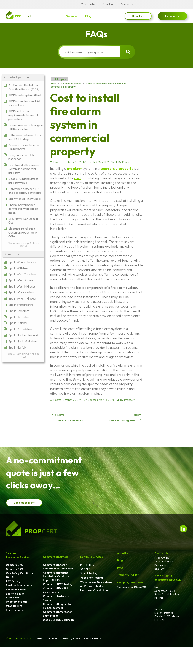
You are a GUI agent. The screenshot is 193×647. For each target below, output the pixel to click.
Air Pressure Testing (92, 586)
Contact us (127, 4)
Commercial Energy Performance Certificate (58, 566)
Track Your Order (128, 574)
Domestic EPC (14, 564)
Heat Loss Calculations (94, 590)
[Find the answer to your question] (89, 51)
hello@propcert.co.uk (167, 579)
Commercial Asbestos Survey (56, 598)
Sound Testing (89, 573)
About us (108, 4)
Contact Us (161, 553)
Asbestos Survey (16, 589)
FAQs (120, 567)
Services (72, 16)
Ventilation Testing (91, 577)
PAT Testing (13, 581)
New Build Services (91, 556)
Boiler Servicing (15, 610)
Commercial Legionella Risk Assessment (57, 605)
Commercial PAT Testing (58, 584)
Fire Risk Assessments (19, 585)
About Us (122, 553)
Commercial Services (55, 556)
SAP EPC (85, 569)
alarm (77, 168)
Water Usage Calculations (96, 582)
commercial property (116, 168)
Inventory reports (16, 601)
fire (69, 168)
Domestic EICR (15, 569)
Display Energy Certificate (58, 620)
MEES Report (14, 605)
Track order (88, 4)
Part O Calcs (88, 565)
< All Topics (59, 79)
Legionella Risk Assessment (15, 595)
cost (77, 178)
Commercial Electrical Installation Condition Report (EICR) (56, 576)
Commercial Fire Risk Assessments (55, 590)
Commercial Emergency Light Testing (57, 613)
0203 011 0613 (163, 576)
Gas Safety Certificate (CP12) (19, 575)
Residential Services (18, 557)
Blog (88, 16)
